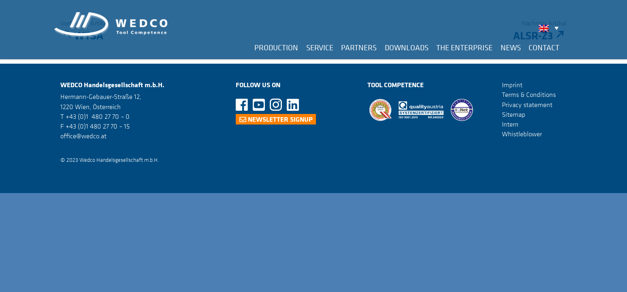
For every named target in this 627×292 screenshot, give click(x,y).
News (511, 47)
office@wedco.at (83, 136)
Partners (359, 47)
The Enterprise (464, 47)
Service (319, 47)
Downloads (407, 47)
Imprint (512, 85)
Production (276, 47)
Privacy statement (527, 105)
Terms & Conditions (529, 94)
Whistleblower (522, 134)
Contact (544, 47)
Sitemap (513, 114)
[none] (551, 28)
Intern (510, 124)
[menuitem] (551, 28)
